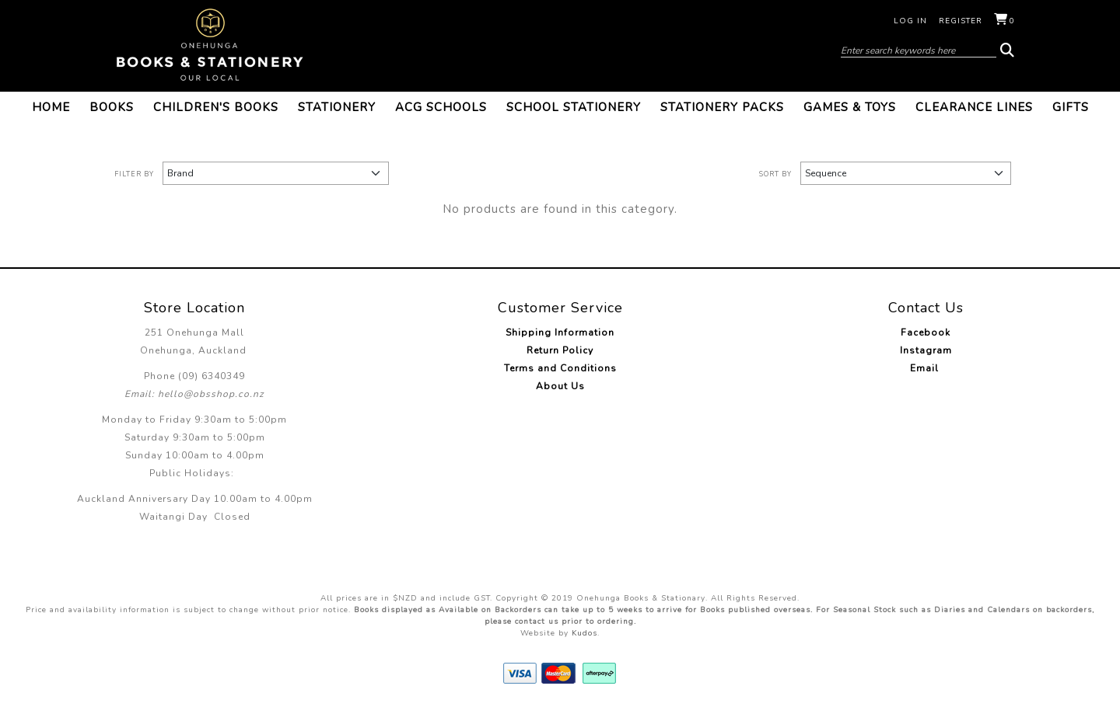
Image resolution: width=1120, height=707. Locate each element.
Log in (910, 21)
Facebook (925, 332)
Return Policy (560, 350)
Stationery (337, 107)
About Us (560, 386)
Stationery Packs (722, 107)
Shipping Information (560, 332)
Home (51, 107)
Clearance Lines (974, 107)
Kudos (584, 633)
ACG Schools (441, 107)
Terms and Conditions (560, 368)
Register (960, 21)
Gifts (1070, 107)
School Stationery (573, 107)
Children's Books (215, 107)
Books (111, 107)
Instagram (926, 350)
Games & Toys (849, 107)
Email (926, 368)
